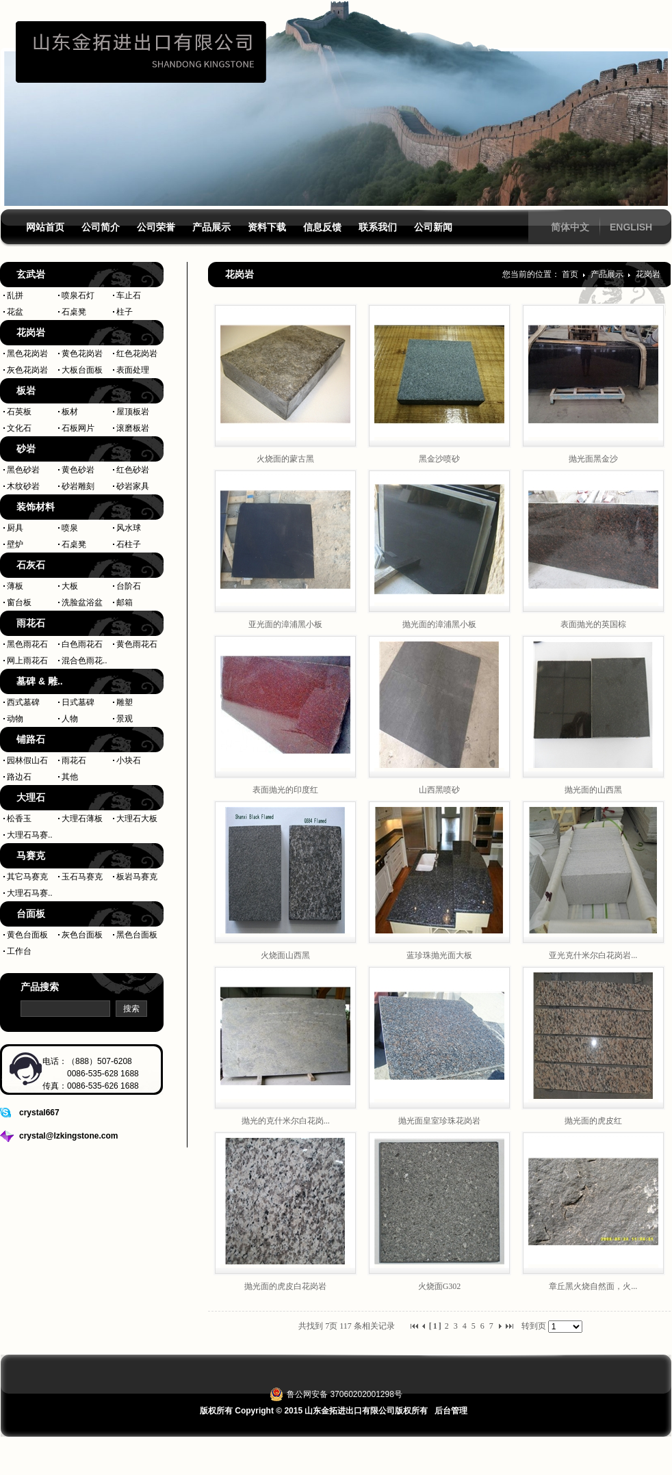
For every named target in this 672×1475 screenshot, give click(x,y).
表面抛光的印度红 (285, 790)
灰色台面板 (82, 935)
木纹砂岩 (23, 486)
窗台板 (19, 602)
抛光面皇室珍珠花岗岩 (439, 1121)
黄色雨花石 (136, 644)
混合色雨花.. (84, 660)
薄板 (15, 586)
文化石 (19, 428)
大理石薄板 (82, 818)
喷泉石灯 (78, 295)
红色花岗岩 (136, 353)
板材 (70, 411)
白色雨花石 (82, 644)
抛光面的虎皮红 (593, 1121)
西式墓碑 (23, 702)
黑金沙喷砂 (439, 459)
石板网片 (78, 428)
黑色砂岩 (23, 470)
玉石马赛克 (82, 876)
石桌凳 (74, 312)
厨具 (15, 528)
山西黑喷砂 (439, 790)
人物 (70, 718)
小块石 (128, 760)
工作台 (19, 951)
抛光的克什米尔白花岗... (286, 1121)
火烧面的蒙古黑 (285, 459)
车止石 (128, 295)
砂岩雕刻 (78, 486)
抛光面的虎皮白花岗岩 (285, 1286)
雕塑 (124, 702)
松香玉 (19, 818)
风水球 (128, 528)
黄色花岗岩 (82, 353)
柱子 (124, 312)
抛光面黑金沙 (593, 459)
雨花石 (74, 760)
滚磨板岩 (132, 428)
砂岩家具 (132, 486)
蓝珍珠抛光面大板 (439, 955)
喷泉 (70, 528)
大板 (70, 586)
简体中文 (570, 227)
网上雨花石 (27, 660)
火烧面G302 (439, 1286)
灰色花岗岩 (27, 370)
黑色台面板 (136, 935)
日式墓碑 (78, 702)
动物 (15, 718)
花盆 (15, 312)
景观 (124, 718)
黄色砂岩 (78, 470)
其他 (70, 777)
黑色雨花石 (27, 644)
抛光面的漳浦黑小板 (439, 624)
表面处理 (132, 370)
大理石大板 (136, 818)
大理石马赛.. (30, 835)
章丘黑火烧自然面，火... (593, 1286)
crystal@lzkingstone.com (68, 1136)
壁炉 (15, 544)
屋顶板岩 (132, 411)
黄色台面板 (27, 935)
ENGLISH (631, 227)
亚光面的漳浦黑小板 (285, 624)
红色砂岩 (132, 470)
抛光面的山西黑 (593, 790)
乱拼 (15, 295)
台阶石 (128, 586)
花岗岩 (648, 274)
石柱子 (128, 544)
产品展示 (608, 274)
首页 (570, 274)
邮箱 (124, 602)
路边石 (19, 777)
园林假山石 (27, 760)
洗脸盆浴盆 (82, 602)
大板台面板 (82, 370)
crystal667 (39, 1112)
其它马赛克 (27, 876)
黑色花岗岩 (27, 353)
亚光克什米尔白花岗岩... (593, 955)
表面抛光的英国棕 (593, 624)
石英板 (19, 411)
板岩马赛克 (136, 876)
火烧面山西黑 (285, 955)
